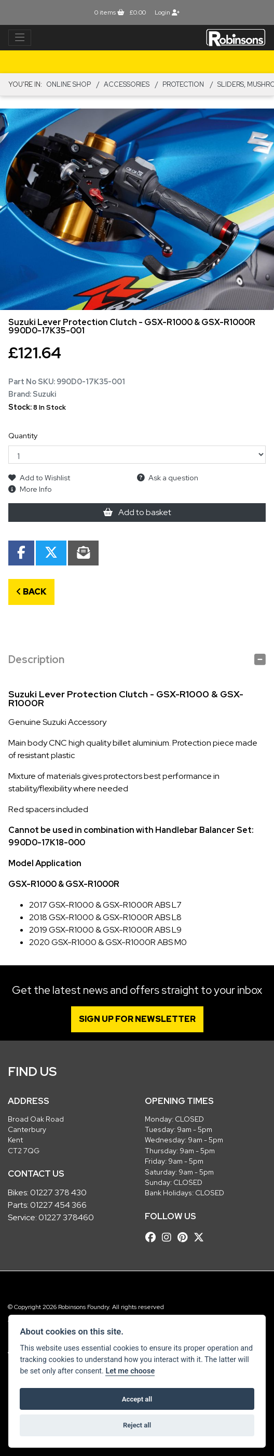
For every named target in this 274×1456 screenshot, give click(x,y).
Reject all (137, 1425)
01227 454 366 (58, 1204)
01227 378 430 (58, 1192)
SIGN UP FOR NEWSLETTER (137, 1019)
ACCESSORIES (126, 84)
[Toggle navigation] (19, 38)
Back (31, 591)
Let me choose (130, 1371)
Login (167, 12)
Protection (183, 84)
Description (36, 659)
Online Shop (68, 84)
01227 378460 (66, 1217)
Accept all (137, 1399)
